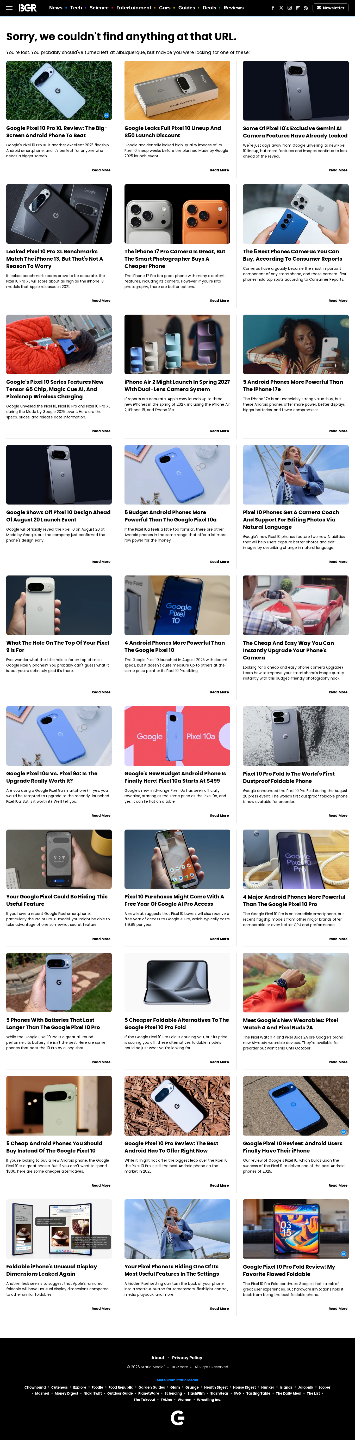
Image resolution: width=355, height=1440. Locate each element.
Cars (165, 8)
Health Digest (216, 1387)
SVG (237, 1393)
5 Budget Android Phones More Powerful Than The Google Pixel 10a (170, 516)
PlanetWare (148, 1393)
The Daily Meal (288, 1393)
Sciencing (173, 1393)
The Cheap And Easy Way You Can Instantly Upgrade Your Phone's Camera (288, 650)
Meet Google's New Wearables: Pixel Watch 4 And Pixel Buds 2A (290, 1024)
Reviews (234, 8)
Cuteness (59, 1387)
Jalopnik (305, 1387)
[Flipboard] (298, 8)
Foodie (97, 1387)
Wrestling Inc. (209, 1399)
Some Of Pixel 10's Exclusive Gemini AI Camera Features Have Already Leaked (295, 132)
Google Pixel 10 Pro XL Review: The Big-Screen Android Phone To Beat (57, 132)
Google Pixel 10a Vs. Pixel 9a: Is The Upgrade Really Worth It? (51, 777)
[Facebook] (273, 8)
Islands (286, 1387)
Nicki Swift (93, 1393)
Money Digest (66, 1393)
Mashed (42, 1393)
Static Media (152, 1367)
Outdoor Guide (120, 1393)
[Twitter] (281, 8)
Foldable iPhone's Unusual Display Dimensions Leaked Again (51, 1270)
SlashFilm (196, 1393)
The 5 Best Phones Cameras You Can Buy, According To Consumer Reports (292, 255)
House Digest (244, 1387)
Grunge (192, 1387)
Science (99, 8)
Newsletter (331, 7)
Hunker (267, 1387)
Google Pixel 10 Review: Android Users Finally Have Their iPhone (292, 1147)
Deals (209, 8)
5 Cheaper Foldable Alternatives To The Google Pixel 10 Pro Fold (176, 1024)
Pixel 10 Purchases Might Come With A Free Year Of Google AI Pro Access (174, 900)
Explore (79, 1387)
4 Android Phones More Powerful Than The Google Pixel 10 (174, 646)
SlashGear (219, 1393)
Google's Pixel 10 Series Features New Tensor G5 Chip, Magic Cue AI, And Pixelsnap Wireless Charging (54, 389)
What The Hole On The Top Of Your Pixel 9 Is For (57, 646)
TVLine (166, 1399)
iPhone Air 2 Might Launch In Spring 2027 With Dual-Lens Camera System (177, 386)
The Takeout (144, 1399)
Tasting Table (258, 1393)
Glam (175, 1387)
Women (184, 1399)
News (56, 8)
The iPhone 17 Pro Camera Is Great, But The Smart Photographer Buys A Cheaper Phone (174, 258)
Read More (101, 170)
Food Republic (121, 1387)
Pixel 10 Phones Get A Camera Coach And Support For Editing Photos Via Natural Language (291, 519)
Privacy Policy (187, 1357)
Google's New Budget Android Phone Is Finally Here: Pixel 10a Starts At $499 (175, 777)
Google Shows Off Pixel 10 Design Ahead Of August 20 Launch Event (58, 516)
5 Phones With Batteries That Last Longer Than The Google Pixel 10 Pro (53, 1024)
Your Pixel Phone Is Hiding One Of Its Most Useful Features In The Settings (171, 1270)
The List (313, 1393)
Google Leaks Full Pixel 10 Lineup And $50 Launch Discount (172, 132)
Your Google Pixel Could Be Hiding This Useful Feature (57, 900)
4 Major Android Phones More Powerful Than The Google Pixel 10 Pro (294, 900)
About (158, 1357)
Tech (76, 8)
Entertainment (133, 8)
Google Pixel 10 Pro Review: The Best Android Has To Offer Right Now (171, 1147)
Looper (325, 1387)
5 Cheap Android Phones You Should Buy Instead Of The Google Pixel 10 (54, 1147)
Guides (186, 8)
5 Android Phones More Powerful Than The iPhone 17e (293, 386)
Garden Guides (152, 1387)
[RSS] (306, 8)
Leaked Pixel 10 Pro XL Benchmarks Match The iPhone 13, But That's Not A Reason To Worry (54, 258)
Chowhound (35, 1387)
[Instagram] (290, 8)
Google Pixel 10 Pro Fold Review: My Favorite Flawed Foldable (289, 1270)
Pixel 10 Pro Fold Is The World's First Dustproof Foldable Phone (289, 777)
